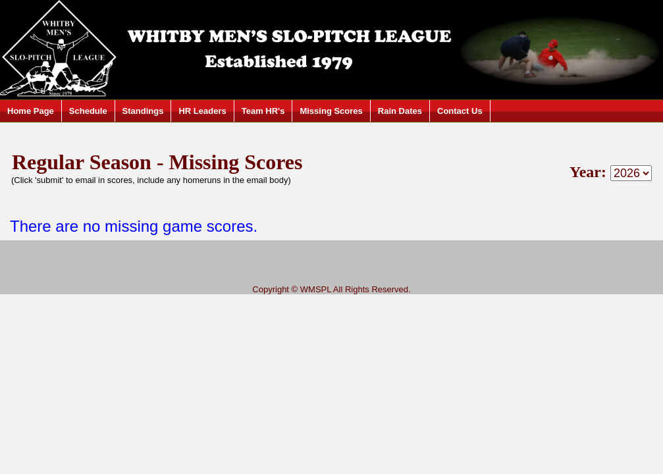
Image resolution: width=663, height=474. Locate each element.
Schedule (88, 111)
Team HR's (263, 111)
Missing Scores (331, 111)
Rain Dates (400, 111)
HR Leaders (202, 111)
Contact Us (460, 111)
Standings (143, 111)
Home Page (30, 111)
